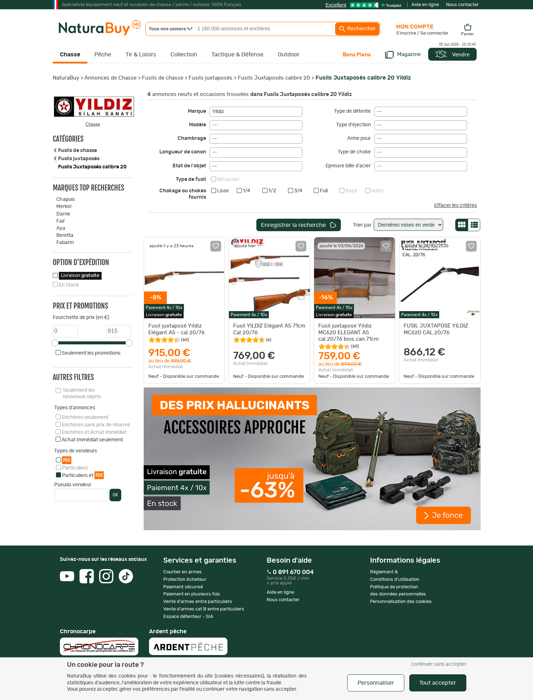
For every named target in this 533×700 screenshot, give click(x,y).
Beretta (64, 235)
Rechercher (357, 28)
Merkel (63, 206)
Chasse (70, 54)
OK (115, 495)
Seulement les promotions (91, 353)
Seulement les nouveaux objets (82, 393)
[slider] (54, 342)
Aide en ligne (425, 4)
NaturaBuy (66, 78)
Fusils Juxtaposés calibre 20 (274, 78)
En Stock (69, 285)
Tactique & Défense (237, 54)
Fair (60, 221)
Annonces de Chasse (110, 78)
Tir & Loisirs (140, 54)
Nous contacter (462, 4)
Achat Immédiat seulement (92, 439)
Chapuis (65, 199)
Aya (60, 228)
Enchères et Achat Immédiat (94, 432)
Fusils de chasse (162, 78)
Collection (183, 54)
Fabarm (65, 242)
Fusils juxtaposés (210, 78)
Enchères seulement (85, 417)
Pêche (102, 54)
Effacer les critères (455, 205)
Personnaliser (376, 683)
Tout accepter (437, 683)
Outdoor (288, 54)
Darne (63, 214)
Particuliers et (83, 475)
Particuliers (75, 468)
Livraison (80, 275)
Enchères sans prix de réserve (96, 424)
